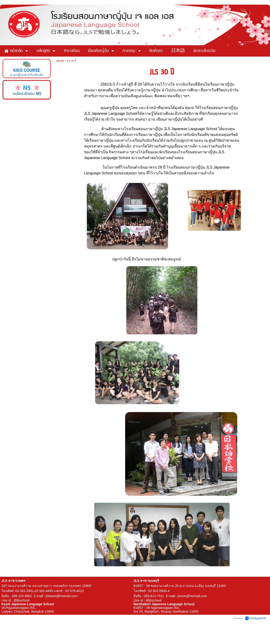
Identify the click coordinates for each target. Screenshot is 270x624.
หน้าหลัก (60, 61)
